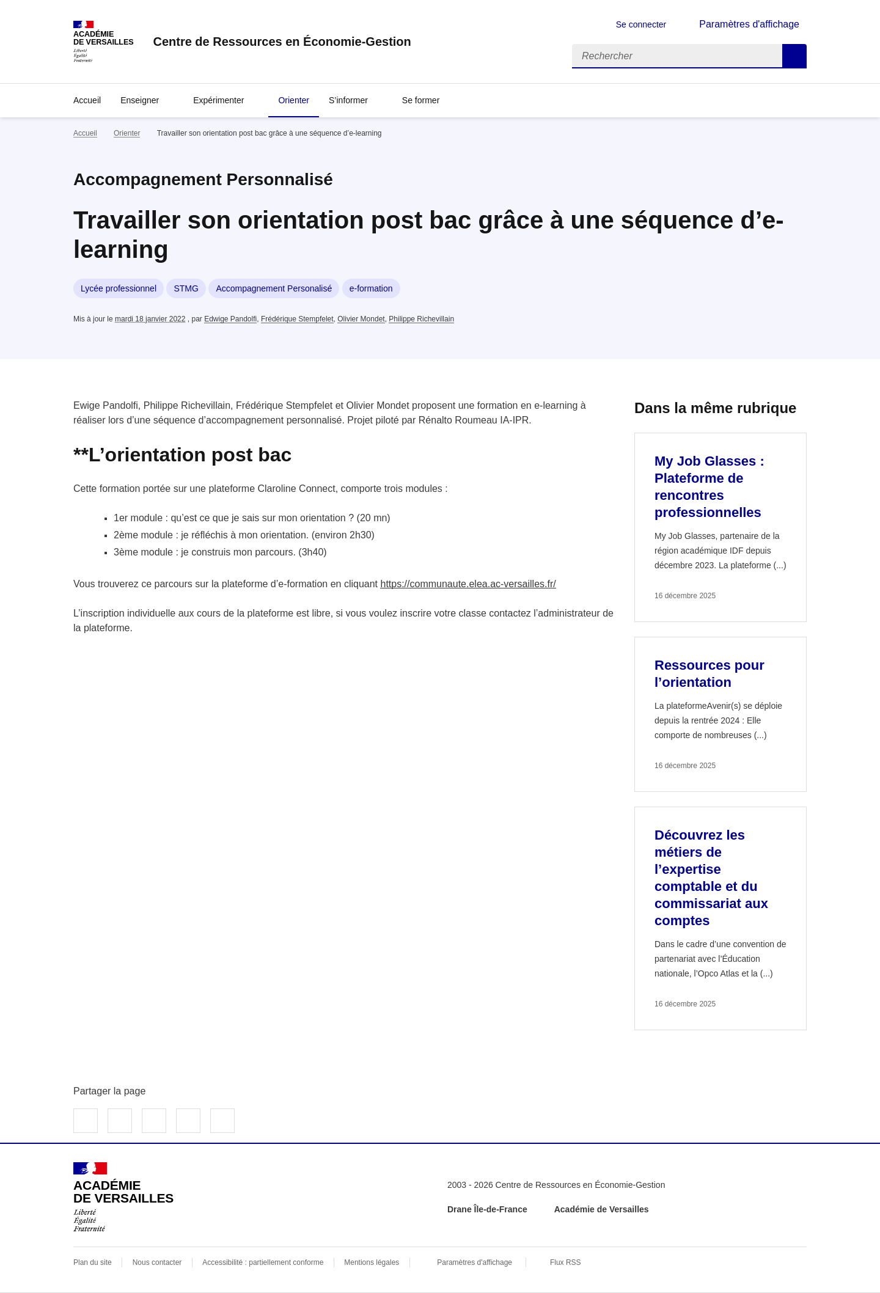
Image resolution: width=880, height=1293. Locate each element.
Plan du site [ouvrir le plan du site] (92, 1262)
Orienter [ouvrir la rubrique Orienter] (127, 133)
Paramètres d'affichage (474, 1262)
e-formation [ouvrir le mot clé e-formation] (371, 288)
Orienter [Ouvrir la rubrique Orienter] (293, 100)
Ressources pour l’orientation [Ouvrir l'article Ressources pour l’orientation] (709, 673)
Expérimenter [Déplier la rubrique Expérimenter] (218, 100)
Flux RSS (565, 1262)
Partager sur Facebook (85, 1120)
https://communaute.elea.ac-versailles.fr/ (468, 584)
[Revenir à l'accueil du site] (123, 1197)
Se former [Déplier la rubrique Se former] (420, 100)
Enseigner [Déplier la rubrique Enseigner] (139, 100)
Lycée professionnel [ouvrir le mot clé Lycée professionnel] (118, 288)
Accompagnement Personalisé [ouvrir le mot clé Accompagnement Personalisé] (274, 288)
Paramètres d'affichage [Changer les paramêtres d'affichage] (749, 24)
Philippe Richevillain (421, 319)
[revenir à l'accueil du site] (282, 41)
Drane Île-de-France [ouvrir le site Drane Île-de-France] (487, 1209)
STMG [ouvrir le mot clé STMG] (186, 288)
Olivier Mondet (360, 319)
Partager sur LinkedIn (154, 1120)
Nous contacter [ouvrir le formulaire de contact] (157, 1262)
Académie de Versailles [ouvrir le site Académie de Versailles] (601, 1209)
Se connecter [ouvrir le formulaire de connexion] (641, 24)
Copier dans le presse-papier (222, 1120)
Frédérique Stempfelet (297, 319)
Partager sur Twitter (120, 1120)
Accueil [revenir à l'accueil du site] (87, 100)
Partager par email (188, 1120)
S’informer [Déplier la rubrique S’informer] (348, 100)
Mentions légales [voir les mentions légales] (371, 1262)
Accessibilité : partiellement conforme (262, 1262)
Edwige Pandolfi (230, 319)
